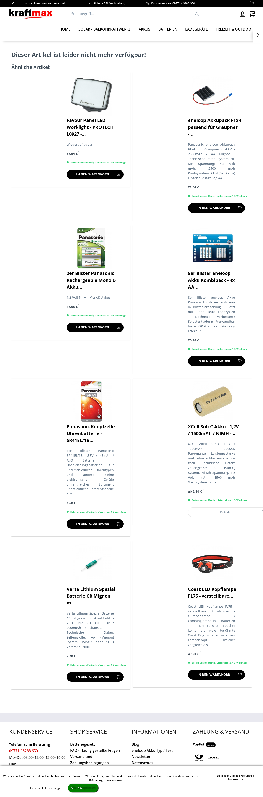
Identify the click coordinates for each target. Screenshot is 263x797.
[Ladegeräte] (196, 29)
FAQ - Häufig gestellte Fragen (95, 750)
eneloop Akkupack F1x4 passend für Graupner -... (214, 127)
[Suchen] (197, 13)
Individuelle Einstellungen (46, 788)
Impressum (235, 779)
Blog (135, 744)
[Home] (65, 29)
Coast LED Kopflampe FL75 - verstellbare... (212, 592)
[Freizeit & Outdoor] (235, 29)
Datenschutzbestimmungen (235, 776)
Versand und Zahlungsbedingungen (89, 759)
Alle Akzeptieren (83, 788)
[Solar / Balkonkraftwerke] (104, 29)
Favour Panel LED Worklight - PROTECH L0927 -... (90, 127)
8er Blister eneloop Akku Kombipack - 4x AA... (211, 280)
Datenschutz (143, 762)
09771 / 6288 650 (23, 750)
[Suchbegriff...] (136, 13)
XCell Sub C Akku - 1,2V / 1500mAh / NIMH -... (213, 429)
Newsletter (141, 756)
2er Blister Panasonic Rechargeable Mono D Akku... (91, 280)
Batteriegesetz (82, 744)
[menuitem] (249, 3)
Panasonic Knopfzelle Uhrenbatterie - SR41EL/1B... (91, 433)
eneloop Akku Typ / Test (152, 750)
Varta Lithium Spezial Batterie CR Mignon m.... (91, 596)
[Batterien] (168, 29)
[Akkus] (144, 29)
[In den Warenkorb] (95, 174)
